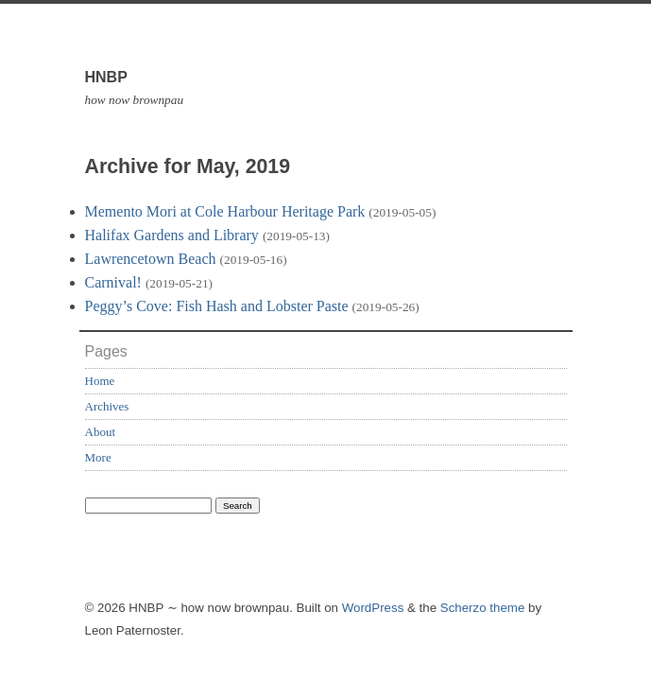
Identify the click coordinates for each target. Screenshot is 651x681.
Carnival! (113, 282)
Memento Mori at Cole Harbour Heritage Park (225, 211)
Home (100, 381)
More (98, 457)
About (100, 432)
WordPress (373, 608)
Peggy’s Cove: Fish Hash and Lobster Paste (217, 306)
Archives (107, 406)
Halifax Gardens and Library (172, 235)
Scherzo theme (482, 608)
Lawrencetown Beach (150, 259)
